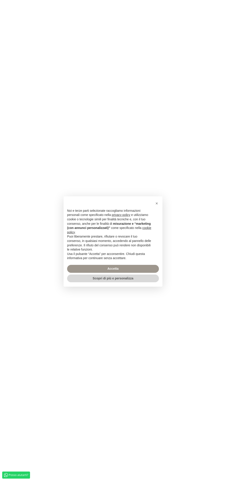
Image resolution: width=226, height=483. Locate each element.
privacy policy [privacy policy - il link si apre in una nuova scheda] (121, 215)
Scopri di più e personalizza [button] (113, 278)
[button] (156, 203)
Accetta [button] (113, 268)
